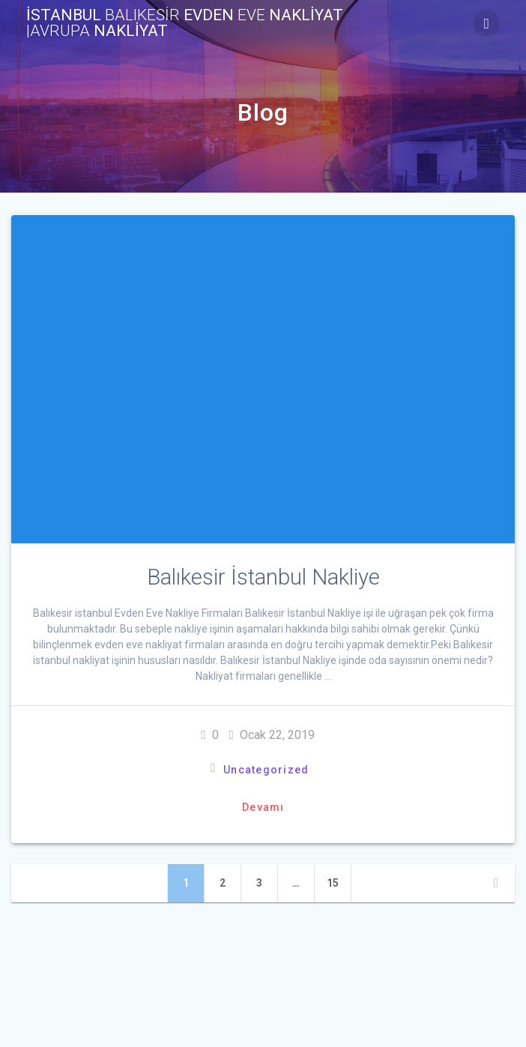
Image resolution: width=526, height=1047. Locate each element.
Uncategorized (266, 770)
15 (339, 882)
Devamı (263, 807)
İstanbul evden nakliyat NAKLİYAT (184, 23)
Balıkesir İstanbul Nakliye (263, 577)
